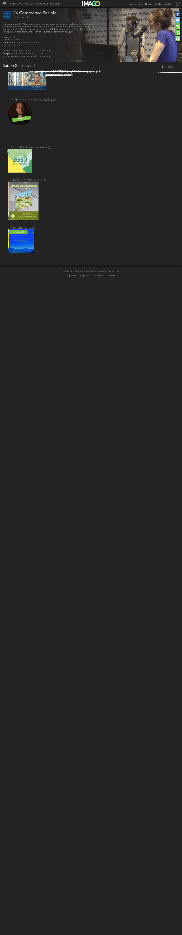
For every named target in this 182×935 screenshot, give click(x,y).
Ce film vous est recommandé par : (33, 736)
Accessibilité (9, 50)
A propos (72, 923)
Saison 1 (28, 66)
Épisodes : (8, 37)
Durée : (7, 40)
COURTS (55, 4)
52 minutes (16, 40)
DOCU (29, 4)
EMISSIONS (16, 4)
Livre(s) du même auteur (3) (28, 821)
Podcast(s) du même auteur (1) (30, 785)
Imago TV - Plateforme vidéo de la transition (84, 918)
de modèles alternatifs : (25, 56)
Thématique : (9, 42)
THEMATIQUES (153, 4)
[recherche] (134, 4)
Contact (111, 923)
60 (14, 37)
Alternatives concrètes (27, 42)
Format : (7, 45)
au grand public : (24, 50)
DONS (168, 4)
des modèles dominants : (23, 53)
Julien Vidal (20, 17)
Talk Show (16, 45)
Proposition (8, 56)
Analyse (7, 53)
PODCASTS (42, 4)
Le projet (85, 923)
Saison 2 (10, 66)
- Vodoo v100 (112, 918)
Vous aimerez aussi (22, 871)
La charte (98, 923)
